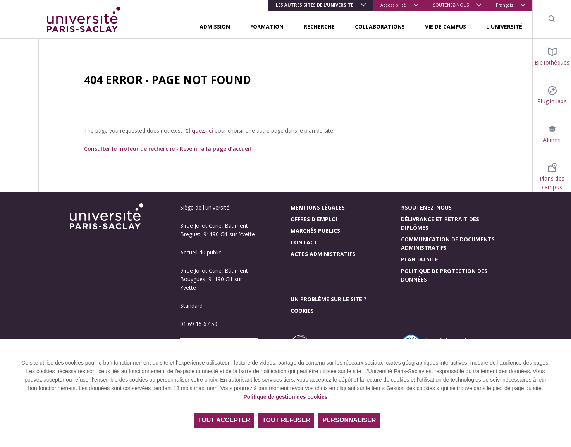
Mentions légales (318, 207)
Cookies (302, 310)
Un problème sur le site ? (328, 299)
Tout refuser (286, 420)
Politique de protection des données (444, 275)
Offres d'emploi (314, 219)
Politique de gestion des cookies (285, 397)
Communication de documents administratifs (448, 243)
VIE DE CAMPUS (445, 26)
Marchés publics (315, 230)
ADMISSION (215, 26)
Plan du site (419, 259)
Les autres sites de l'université (314, 5)
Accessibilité (393, 5)
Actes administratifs (323, 254)
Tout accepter (224, 420)
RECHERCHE (319, 26)
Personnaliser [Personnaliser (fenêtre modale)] (349, 420)
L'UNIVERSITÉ (504, 26)
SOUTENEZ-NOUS (451, 5)
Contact (304, 242)
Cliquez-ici (199, 130)
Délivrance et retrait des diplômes (440, 223)
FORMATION (267, 26)
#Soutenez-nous (426, 207)
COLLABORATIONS (380, 26)
